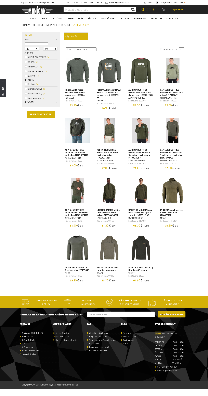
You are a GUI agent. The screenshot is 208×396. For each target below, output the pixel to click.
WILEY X (32, 76)
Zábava (126, 350)
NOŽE (80, 18)
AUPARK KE (160, 344)
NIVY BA (174, 340)
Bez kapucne (63, 25)
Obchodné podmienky (44, 2)
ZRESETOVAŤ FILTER (40, 114)
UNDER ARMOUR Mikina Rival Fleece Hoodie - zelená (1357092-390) (108, 215)
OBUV (44, 18)
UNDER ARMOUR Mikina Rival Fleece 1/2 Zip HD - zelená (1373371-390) (141, 215)
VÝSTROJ (92, 18)
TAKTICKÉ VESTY (107, 18)
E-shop (31, 84)
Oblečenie (38, 25)
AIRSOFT (34, 18)
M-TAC (31, 62)
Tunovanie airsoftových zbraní (102, 347)
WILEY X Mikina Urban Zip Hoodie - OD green (140, 273)
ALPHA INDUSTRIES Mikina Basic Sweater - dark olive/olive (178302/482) (108, 155)
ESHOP (158, 340)
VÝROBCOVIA (172, 18)
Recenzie (127, 340)
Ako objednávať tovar (98, 340)
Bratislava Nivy (35, 93)
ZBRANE (70, 18)
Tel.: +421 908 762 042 (167, 374)
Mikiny (50, 25)
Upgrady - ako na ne (98, 343)
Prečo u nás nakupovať (99, 354)
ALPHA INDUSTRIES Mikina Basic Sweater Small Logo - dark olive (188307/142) (171, 155)
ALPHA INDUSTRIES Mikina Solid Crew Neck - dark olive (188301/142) (77, 215)
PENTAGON (33, 66)
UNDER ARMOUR (36, 71)
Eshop (24, 350)
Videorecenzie (129, 343)
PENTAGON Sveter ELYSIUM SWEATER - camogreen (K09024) (75, 93)
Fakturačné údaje (29, 361)
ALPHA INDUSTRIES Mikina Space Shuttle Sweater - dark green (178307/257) (139, 155)
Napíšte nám (27, 2)
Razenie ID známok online (66, 347)
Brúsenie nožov (62, 343)
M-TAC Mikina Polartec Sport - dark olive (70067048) (171, 215)
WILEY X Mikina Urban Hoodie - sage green (107, 273)
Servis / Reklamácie (30, 357)
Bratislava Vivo (35, 89)
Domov (26, 25)
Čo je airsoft (94, 350)
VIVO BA (165, 340)
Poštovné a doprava (98, 357)
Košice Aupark (34, 98)
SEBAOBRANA (140, 18)
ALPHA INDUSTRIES (37, 57)
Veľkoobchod (27, 354)
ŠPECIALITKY (156, 18)
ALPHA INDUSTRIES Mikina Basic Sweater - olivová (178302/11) (171, 93)
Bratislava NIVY (28, 343)
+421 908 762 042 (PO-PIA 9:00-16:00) (84, 2)
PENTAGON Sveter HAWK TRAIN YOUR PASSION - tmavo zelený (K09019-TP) (109, 94)
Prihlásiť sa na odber (171, 321)
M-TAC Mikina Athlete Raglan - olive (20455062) (76, 274)
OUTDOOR (124, 18)
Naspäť (71, 36)
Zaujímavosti (128, 347)
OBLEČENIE (57, 18)
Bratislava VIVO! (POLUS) (32, 340)
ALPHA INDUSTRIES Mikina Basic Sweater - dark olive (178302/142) (76, 154)
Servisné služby (62, 340)
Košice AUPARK (28, 347)
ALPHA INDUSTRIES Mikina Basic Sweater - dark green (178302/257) (141, 93)
